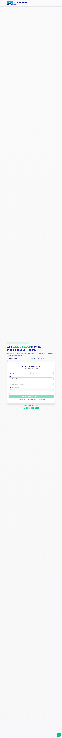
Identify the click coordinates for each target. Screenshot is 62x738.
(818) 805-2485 (31, 408)
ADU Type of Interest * (14, 387)
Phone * (33, 371)
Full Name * (11, 371)
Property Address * (13, 382)
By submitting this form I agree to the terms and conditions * (25, 393)
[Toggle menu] (53, 3)
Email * (10, 376)
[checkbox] (9, 393)
